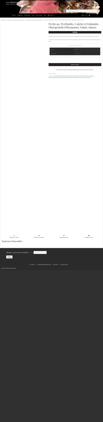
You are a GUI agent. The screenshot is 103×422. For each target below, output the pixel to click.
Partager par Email (89, 389)
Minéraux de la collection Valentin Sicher (34, 20)
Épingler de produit (64, 389)
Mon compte (39, 15)
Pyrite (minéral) (67, 77)
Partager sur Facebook (39, 389)
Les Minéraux (12, 2)
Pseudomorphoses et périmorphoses (56, 77)
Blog (45, 15)
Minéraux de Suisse (90, 75)
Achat (33, 15)
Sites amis (56, 416)
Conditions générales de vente (44, 416)
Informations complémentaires (75, 45)
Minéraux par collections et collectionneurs (16, 20)
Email (32, 404)
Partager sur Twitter (14, 389)
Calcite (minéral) (57, 75)
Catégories (20, 15)
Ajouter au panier (75, 64)
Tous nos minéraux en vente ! (85, 77)
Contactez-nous (64, 416)
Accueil (14, 15)
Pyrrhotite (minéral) (75, 77)
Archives (32, 416)
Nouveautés (27, 15)
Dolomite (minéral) (64, 75)
